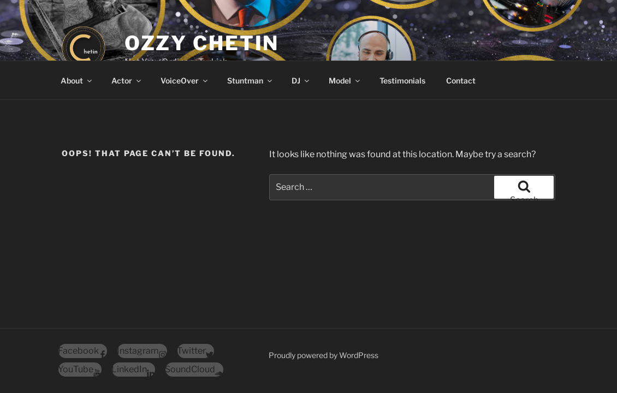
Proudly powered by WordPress (323, 355)
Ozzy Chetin (202, 43)
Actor (127, 80)
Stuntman (250, 80)
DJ (301, 80)
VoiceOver (185, 80)
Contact (461, 80)
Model (345, 80)
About (77, 80)
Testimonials (402, 80)
